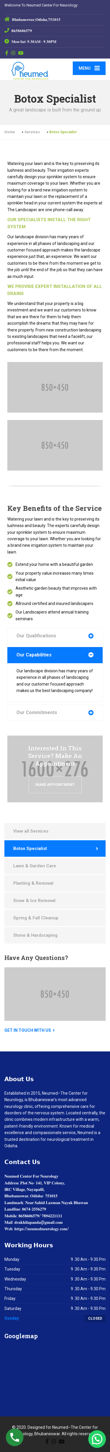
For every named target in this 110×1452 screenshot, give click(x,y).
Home (9, 132)
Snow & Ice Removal (34, 900)
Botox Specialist (30, 848)
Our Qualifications (36, 636)
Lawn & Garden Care (34, 865)
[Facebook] (6, 53)
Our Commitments (36, 712)
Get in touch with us (27, 1030)
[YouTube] (21, 53)
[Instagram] (13, 53)
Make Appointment (55, 784)
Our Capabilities (34, 655)
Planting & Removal (33, 883)
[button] (97, 1439)
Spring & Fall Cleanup (35, 918)
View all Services (30, 831)
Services (32, 132)
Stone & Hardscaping (35, 935)
